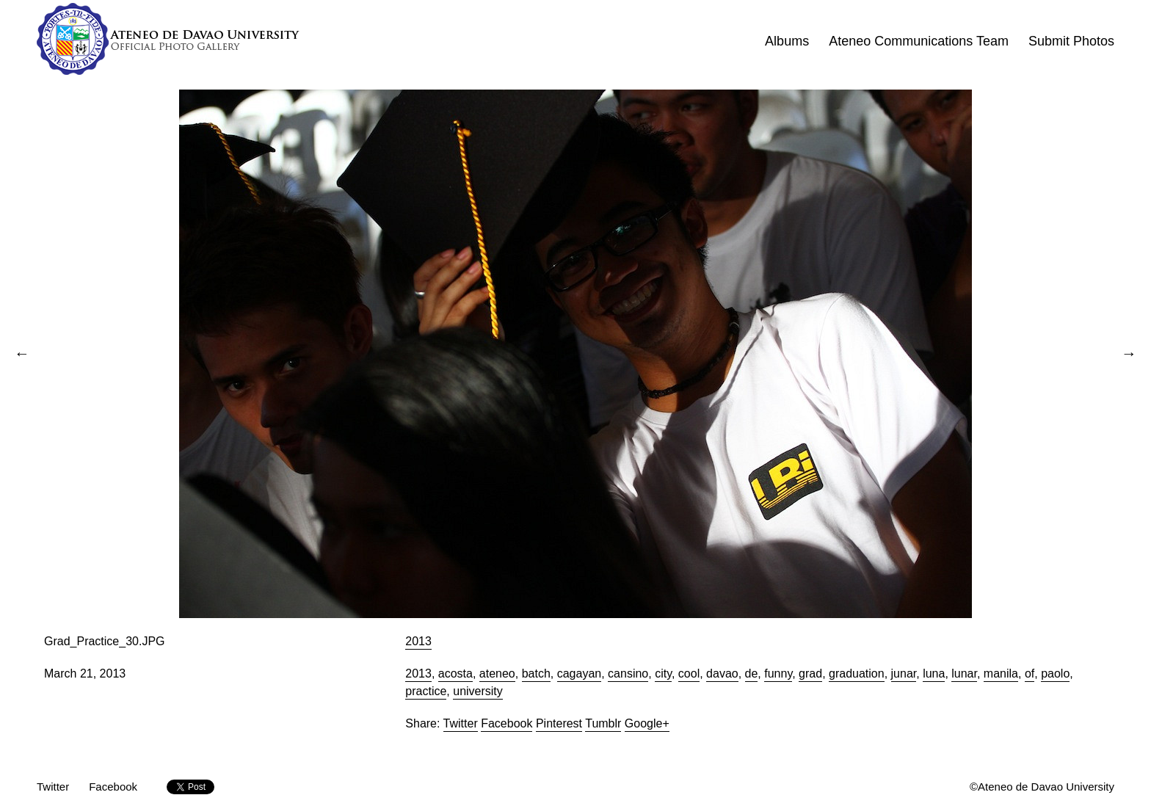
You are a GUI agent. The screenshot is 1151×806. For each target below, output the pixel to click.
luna (934, 673)
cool (689, 673)
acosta (455, 673)
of (1029, 673)
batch (536, 673)
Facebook (506, 723)
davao (722, 673)
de (751, 673)
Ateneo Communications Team (919, 41)
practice (425, 691)
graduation (857, 673)
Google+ (647, 723)
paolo (1055, 673)
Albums (787, 41)
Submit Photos (1071, 41)
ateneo (497, 673)
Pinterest (559, 723)
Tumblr (603, 723)
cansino (628, 673)
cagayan (579, 673)
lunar (964, 673)
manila (1001, 673)
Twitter (460, 723)
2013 (418, 641)
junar (904, 673)
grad (810, 673)
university (478, 691)
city (663, 673)
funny (778, 673)
